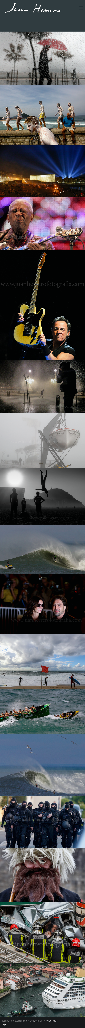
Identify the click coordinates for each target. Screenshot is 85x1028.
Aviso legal (51, 1020)
